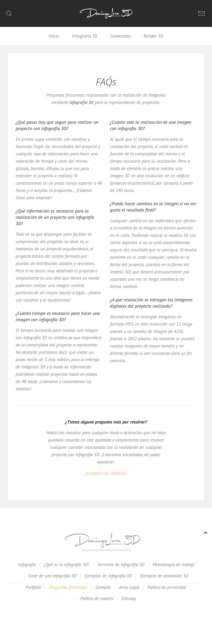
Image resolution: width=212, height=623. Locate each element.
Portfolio (33, 587)
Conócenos (120, 36)
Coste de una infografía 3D (52, 576)
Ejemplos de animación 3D (164, 576)
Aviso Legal (129, 587)
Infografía (27, 564)
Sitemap (128, 598)
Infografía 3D (84, 36)
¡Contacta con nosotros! (106, 473)
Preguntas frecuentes (68, 587)
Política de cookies (96, 598)
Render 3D (153, 36)
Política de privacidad (166, 587)
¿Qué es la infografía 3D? (67, 564)
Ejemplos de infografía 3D (108, 576)
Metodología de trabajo (173, 564)
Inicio (54, 36)
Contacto (103, 587)
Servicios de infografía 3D (121, 564)
